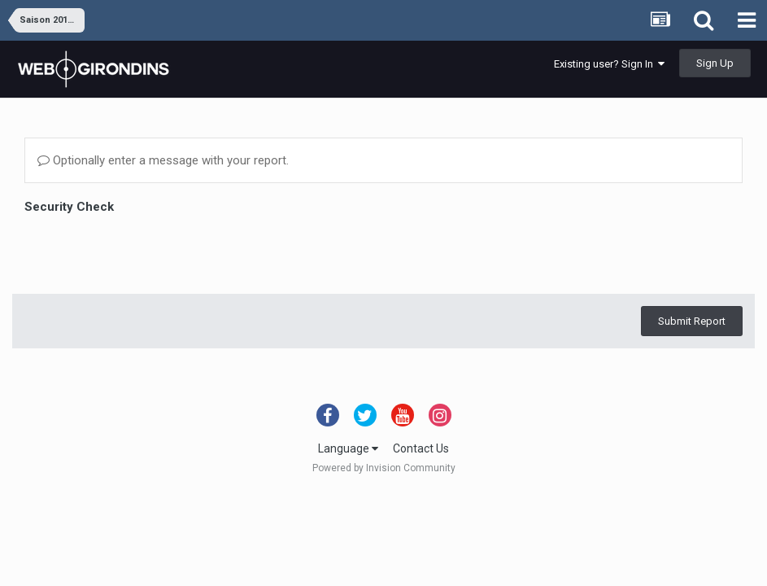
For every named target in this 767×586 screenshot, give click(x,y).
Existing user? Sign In (609, 64)
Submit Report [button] (692, 321)
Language (348, 448)
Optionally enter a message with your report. (163, 160)
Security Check (69, 206)
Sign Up (715, 63)
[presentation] (148, 250)
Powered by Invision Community (383, 468)
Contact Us (421, 448)
